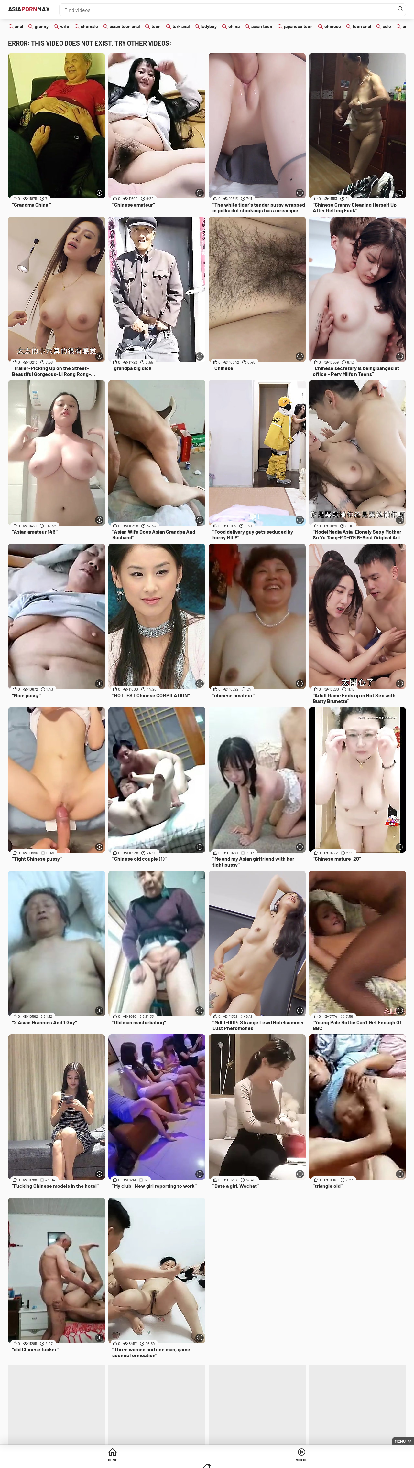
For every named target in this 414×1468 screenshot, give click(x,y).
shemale (89, 26)
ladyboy (209, 26)
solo (387, 26)
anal (19, 26)
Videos (207, 1461)
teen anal (362, 26)
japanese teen (298, 26)
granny (42, 26)
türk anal (181, 26)
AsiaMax (38, 9)
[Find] (399, 9)
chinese (332, 26)
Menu (400, 1441)
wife (64, 26)
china (234, 26)
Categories (256, 1461)
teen (156, 26)
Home (157, 1461)
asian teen (261, 26)
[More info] (99, 192)
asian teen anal (125, 26)
